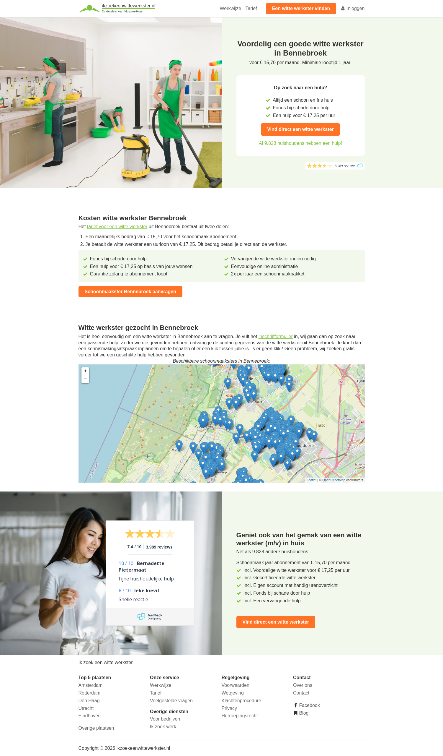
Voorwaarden (235, 685)
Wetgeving (233, 692)
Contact (301, 692)
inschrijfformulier (276, 336)
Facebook (309, 705)
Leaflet (311, 480)
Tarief (251, 8)
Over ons (302, 685)
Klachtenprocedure (241, 700)
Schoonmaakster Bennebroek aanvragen (130, 291)
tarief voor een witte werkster (117, 226)
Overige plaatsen (96, 728)
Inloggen (353, 8)
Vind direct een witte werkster (300, 129)
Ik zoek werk (163, 726)
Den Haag (89, 700)
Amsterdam (91, 685)
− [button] (85, 379)
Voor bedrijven (165, 718)
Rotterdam (90, 692)
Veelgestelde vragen (171, 700)
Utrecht (86, 708)
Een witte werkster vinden (301, 8)
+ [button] (85, 371)
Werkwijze (230, 8)
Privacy (229, 708)
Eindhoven (90, 715)
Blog (303, 713)
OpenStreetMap (333, 480)
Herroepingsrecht (240, 715)
